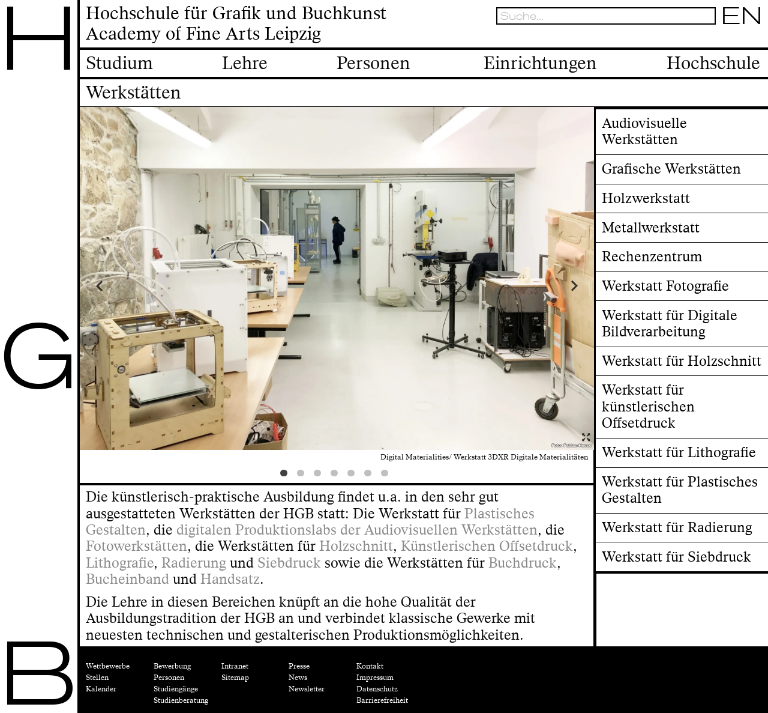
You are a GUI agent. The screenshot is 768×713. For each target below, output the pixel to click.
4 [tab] (337, 476)
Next (529, 285)
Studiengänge (176, 689)
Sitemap (235, 677)
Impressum (375, 677)
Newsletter (307, 689)
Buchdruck (522, 563)
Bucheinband (127, 579)
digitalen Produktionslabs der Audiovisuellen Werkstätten (357, 530)
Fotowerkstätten (136, 546)
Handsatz (230, 579)
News (298, 677)
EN (742, 15)
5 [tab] (353, 476)
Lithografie (120, 563)
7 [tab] (387, 476)
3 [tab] (320, 476)
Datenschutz (377, 689)
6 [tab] (370, 476)
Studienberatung (181, 700)
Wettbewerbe (108, 666)
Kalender (101, 689)
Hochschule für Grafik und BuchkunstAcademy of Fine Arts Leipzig (236, 24)
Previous (144, 285)
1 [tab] (286, 476)
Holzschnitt (356, 546)
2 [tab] (303, 476)
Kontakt (369, 666)
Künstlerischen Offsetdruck (487, 546)
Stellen (97, 677)
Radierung (193, 563)
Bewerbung (172, 666)
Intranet (234, 666)
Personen (169, 677)
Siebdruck (289, 563)
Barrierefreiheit (382, 700)
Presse (299, 666)
